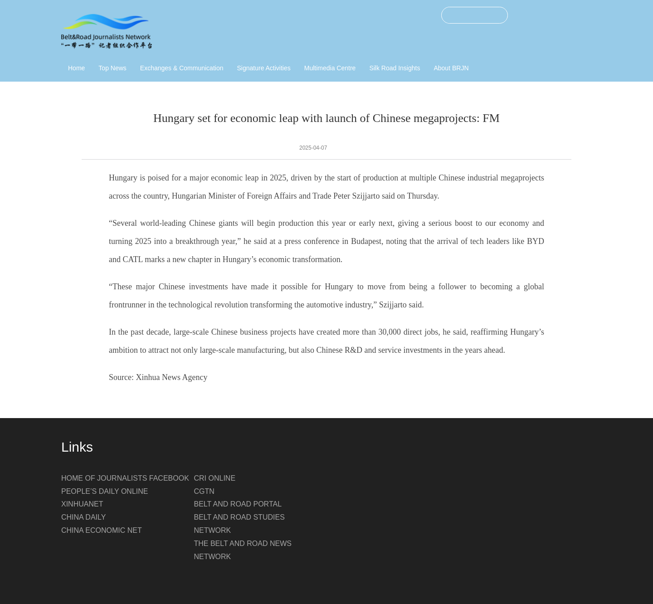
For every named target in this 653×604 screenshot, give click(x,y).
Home (76, 68)
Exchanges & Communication (182, 68)
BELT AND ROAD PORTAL (238, 504)
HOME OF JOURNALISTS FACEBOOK (125, 478)
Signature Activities (263, 68)
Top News (112, 68)
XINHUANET (82, 504)
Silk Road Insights (394, 68)
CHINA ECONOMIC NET (101, 530)
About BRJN (451, 68)
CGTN (204, 491)
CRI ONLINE (215, 478)
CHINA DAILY (83, 517)
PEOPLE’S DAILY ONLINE (104, 491)
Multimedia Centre (330, 68)
